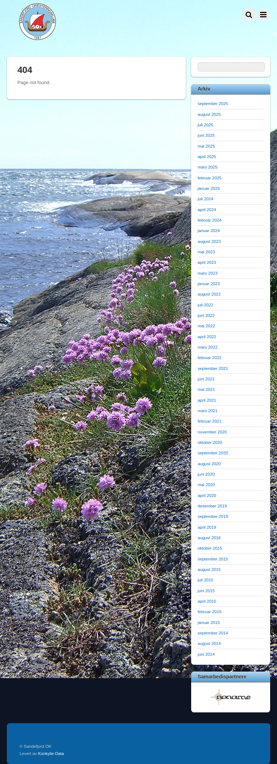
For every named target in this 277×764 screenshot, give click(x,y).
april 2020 (207, 495)
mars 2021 (207, 410)
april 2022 (207, 336)
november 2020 (212, 431)
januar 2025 (209, 188)
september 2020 (213, 452)
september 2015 (213, 558)
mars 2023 (207, 273)
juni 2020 (206, 474)
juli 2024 (205, 198)
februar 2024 (209, 220)
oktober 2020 (210, 442)
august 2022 (209, 294)
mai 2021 (206, 389)
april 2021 (207, 400)
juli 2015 (205, 579)
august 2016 (209, 537)
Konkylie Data (51, 753)
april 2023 (207, 262)
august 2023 (209, 241)
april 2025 (207, 156)
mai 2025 (206, 146)
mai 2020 (206, 484)
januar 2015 (209, 622)
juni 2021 (206, 378)
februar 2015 (209, 611)
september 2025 (213, 103)
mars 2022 (207, 347)
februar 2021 (209, 421)
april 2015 (207, 601)
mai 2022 (206, 325)
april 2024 (207, 209)
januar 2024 (209, 230)
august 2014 (209, 643)
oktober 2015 (210, 548)
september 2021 (213, 368)
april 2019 (207, 527)
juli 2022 (205, 304)
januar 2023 (209, 283)
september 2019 (213, 516)
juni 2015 (206, 590)
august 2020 (209, 463)
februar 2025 (209, 177)
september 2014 (213, 632)
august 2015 (209, 569)
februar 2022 (209, 357)
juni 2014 (206, 654)
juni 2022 (206, 315)
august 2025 (209, 114)
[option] (230, 696)
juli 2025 (205, 124)
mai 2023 (206, 251)
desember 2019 (212, 505)
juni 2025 (206, 135)
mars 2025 (207, 167)
